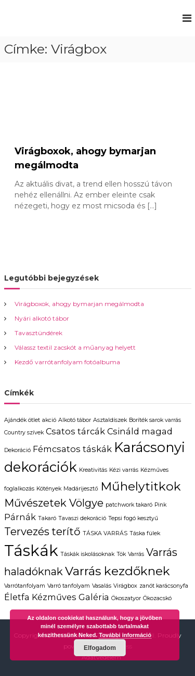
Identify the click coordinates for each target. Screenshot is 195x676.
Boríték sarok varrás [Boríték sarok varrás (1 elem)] (155, 420)
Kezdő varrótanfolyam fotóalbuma (67, 362)
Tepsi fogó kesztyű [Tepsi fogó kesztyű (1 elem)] (133, 518)
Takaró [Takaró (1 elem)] (47, 518)
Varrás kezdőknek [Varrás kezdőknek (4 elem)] (117, 571)
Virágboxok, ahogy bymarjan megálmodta (79, 304)
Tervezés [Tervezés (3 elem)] (26, 531)
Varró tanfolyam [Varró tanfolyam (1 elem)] (68, 585)
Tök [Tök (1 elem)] (121, 554)
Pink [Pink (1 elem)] (160, 504)
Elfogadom (100, 648)
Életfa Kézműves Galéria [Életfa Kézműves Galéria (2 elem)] (56, 597)
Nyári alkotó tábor (42, 318)
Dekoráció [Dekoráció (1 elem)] (17, 450)
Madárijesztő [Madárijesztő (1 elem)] (80, 488)
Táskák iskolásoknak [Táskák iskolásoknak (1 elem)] (87, 554)
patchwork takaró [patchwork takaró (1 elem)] (129, 504)
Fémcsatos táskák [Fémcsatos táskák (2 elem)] (72, 449)
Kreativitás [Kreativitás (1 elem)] (93, 470)
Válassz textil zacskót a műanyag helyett (75, 347)
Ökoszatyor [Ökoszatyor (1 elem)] (126, 598)
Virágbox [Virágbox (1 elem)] (125, 585)
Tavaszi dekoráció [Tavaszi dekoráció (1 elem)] (82, 518)
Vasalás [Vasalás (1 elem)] (101, 585)
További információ (125, 635)
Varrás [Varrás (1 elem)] (136, 554)
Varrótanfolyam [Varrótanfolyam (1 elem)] (24, 585)
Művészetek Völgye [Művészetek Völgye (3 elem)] (53, 503)
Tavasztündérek (38, 333)
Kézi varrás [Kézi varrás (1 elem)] (123, 470)
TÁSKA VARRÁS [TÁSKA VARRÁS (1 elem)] (105, 533)
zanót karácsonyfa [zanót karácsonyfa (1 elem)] (163, 585)
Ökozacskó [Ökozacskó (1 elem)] (157, 598)
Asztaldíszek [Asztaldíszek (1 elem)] (110, 420)
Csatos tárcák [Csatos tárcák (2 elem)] (75, 431)
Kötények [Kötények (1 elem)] (48, 488)
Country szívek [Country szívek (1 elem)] (24, 432)
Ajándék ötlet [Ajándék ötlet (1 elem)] (22, 420)
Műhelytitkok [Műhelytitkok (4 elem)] (140, 486)
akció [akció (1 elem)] (49, 420)
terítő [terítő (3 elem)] (66, 531)
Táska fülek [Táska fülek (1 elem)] (144, 533)
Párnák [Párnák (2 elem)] (20, 517)
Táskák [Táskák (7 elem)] (31, 550)
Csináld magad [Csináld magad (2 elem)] (140, 431)
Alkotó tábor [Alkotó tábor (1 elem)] (74, 420)
